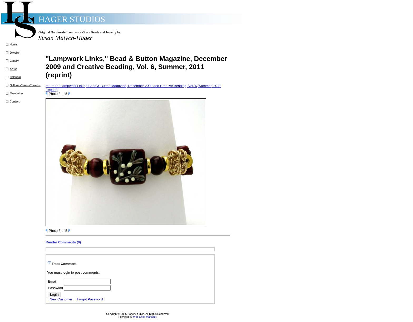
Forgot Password (90, 299)
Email (52, 281)
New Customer (61, 299)
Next (69, 93)
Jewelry (14, 52)
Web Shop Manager (144, 316)
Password (55, 288)
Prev (46, 93)
